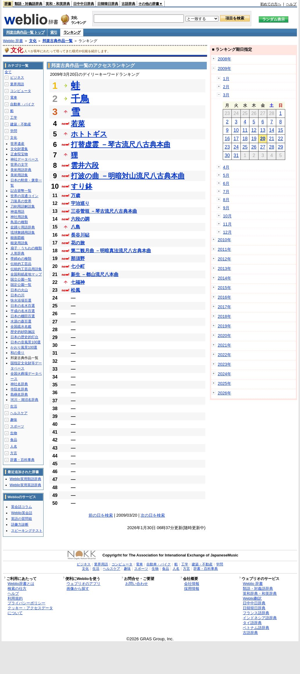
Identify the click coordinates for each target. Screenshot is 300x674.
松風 (75, 290)
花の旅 (78, 242)
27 (262, 147)
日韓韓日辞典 (107, 4)
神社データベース (24, 159)
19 (253, 138)
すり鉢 (81, 186)
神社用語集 (19, 217)
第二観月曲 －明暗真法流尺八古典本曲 (111, 250)
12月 (227, 232)
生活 (13, 406)
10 (236, 130)
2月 (226, 86)
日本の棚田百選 (22, 316)
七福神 (78, 282)
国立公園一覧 (20, 279)
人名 (13, 446)
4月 (226, 167)
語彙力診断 (19, 524)
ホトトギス (89, 134)
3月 (226, 95)
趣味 (13, 420)
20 (262, 138)
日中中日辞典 (83, 4)
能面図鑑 (17, 238)
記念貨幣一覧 (20, 191)
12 (253, 130)
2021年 (224, 345)
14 (271, 130)
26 (253, 147)
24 (236, 147)
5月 (226, 175)
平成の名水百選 (22, 311)
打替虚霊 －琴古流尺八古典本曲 (120, 144)
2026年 (224, 393)
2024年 (224, 374)
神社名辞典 (19, 384)
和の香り (17, 353)
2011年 (224, 249)
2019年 (224, 326)
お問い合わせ (136, 583)
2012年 (224, 259)
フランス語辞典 (256, 613)
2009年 (224, 68)
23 (227, 147)
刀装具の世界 (20, 201)
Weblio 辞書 (13, 41)
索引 (53, 32)
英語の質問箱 (21, 519)
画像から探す (78, 588)
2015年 (224, 287)
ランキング (71, 32)
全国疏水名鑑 (20, 327)
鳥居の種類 (19, 222)
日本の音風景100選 (25, 342)
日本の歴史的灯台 (24, 337)
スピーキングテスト (26, 531)
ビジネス (17, 77)
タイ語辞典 (252, 623)
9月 (226, 208)
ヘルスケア (19, 413)
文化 (33, 41)
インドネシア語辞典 (260, 618)
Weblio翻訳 (252, 598)
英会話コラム (21, 507)
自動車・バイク (22, 104)
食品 (13, 440)
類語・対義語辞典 (28, 4)
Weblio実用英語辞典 (25, 485)
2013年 (224, 268)
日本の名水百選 (22, 306)
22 (280, 138)
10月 (227, 216)
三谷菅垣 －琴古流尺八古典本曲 (104, 211)
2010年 (224, 239)
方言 (13, 453)
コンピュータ (20, 91)
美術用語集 (19, 175)
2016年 (224, 297)
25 (245, 147)
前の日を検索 (101, 515)
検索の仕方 (17, 588)
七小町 (78, 266)
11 (245, 130)
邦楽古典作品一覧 (57, 41)
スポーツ (17, 426)
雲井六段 (85, 165)
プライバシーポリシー (26, 603)
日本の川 (17, 295)
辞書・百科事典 (22, 460)
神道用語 (17, 212)
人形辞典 (17, 253)
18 (245, 138)
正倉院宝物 (19, 154)
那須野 (78, 258)
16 (227, 138)
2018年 (224, 316)
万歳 (75, 195)
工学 (13, 118)
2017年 (224, 306)
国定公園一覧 (20, 285)
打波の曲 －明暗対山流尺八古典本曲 (128, 176)
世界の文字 (19, 165)
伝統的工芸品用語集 (26, 269)
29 (280, 147)
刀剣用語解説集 (22, 206)
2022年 (224, 354)
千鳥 (80, 98)
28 (271, 147)
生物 (13, 433)
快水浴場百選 (20, 300)
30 (227, 155)
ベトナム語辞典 (256, 628)
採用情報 (191, 588)
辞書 (7, 4)
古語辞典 (128, 4)
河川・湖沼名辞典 (24, 400)
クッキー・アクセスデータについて (30, 610)
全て (8, 72)
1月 (226, 78)
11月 (227, 224)
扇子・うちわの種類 (26, 248)
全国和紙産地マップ (26, 274)
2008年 (224, 59)
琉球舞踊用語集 (22, 232)
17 (236, 138)
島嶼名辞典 (19, 394)
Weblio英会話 (21, 513)
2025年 (224, 383)
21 (271, 138)
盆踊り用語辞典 (22, 227)
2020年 (224, 335)
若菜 (78, 123)
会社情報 (191, 583)
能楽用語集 (19, 243)
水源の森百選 (20, 321)
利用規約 (15, 598)
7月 (226, 191)
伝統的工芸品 (20, 264)
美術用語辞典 (20, 170)
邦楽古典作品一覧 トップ (25, 32)
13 (262, 130)
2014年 (224, 278)
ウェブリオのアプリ (83, 583)
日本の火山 (19, 290)
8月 (226, 199)
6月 (226, 183)
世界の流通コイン (24, 196)
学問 (13, 131)
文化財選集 (19, 149)
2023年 (224, 364)
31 (236, 155)
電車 (13, 97)
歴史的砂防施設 (22, 332)
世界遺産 (17, 144)
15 (280, 130)
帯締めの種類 (20, 259)
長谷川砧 (80, 235)
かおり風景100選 (23, 347)
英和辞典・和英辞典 (260, 593)
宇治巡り (80, 203)
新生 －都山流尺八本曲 (94, 274)
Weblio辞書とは (21, 583)
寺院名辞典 (19, 389)
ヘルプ (291, 4)
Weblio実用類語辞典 (25, 479)
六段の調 (80, 219)
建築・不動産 (20, 124)
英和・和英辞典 (58, 4)
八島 (75, 226)
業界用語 (17, 84)
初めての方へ (270, 4)
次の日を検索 (153, 515)
